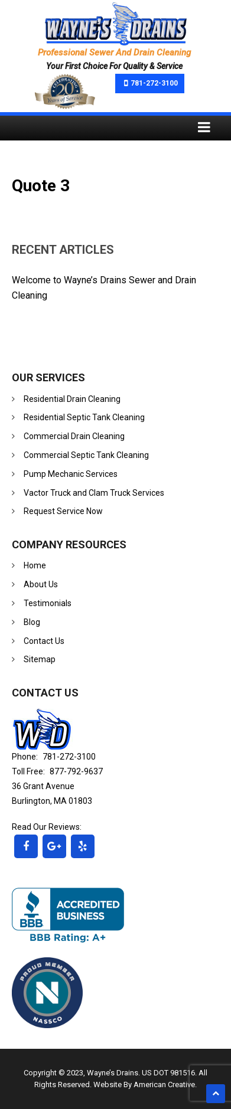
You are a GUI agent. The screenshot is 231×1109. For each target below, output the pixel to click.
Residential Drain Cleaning (72, 399)
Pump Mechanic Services (71, 474)
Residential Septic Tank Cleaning (84, 417)
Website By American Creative (144, 1084)
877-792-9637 (76, 771)
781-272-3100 (154, 83)
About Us (41, 584)
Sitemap (40, 659)
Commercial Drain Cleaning (74, 436)
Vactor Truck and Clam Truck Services (94, 493)
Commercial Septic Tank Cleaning (86, 455)
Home (35, 565)
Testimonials (47, 603)
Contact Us (44, 641)
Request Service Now (63, 511)
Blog (32, 622)
